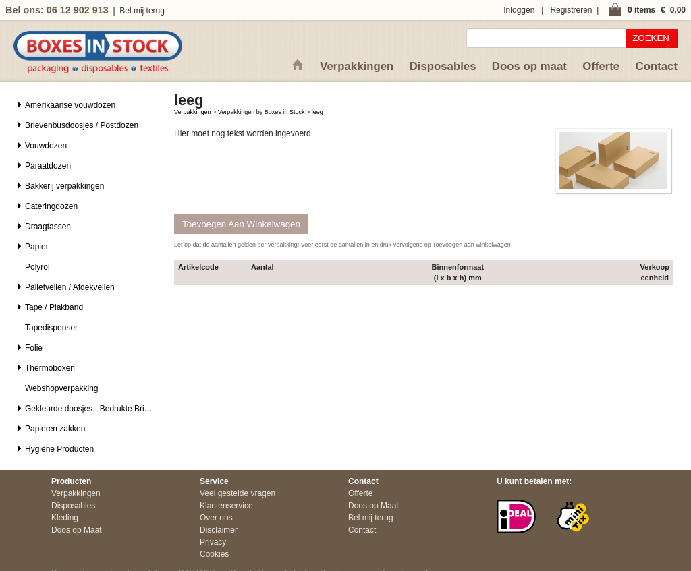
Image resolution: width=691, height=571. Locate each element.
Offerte (600, 66)
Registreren (571, 10)
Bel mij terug (142, 11)
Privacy (213, 542)
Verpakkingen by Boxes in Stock (261, 112)
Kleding (64, 517)
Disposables (443, 66)
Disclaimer (219, 530)
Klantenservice (226, 505)
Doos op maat (529, 66)
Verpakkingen (356, 66)
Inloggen (518, 10)
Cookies (214, 554)
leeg (317, 112)
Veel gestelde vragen (237, 493)
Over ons (216, 517)
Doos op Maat (76, 530)
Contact (657, 66)
